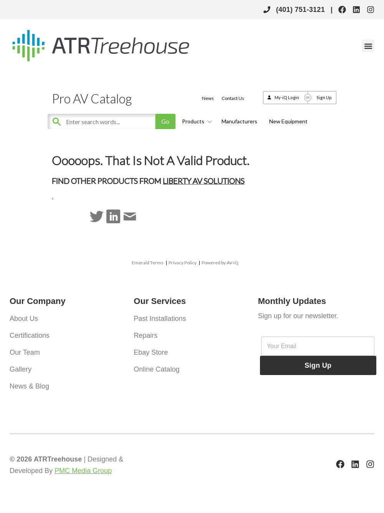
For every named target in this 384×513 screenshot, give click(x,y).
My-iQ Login (287, 97)
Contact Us (233, 98)
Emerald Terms (148, 263)
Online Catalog (156, 369)
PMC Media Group (83, 471)
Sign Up (324, 97)
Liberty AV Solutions (204, 180)
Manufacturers (239, 121)
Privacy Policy (183, 263)
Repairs (145, 335)
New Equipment (288, 121)
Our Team (25, 352)
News (208, 98)
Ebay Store (151, 352)
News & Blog (29, 386)
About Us (24, 318)
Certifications (30, 335)
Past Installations (160, 318)
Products (196, 121)
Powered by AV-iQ (220, 263)
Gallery (20, 369)
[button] (368, 46)
